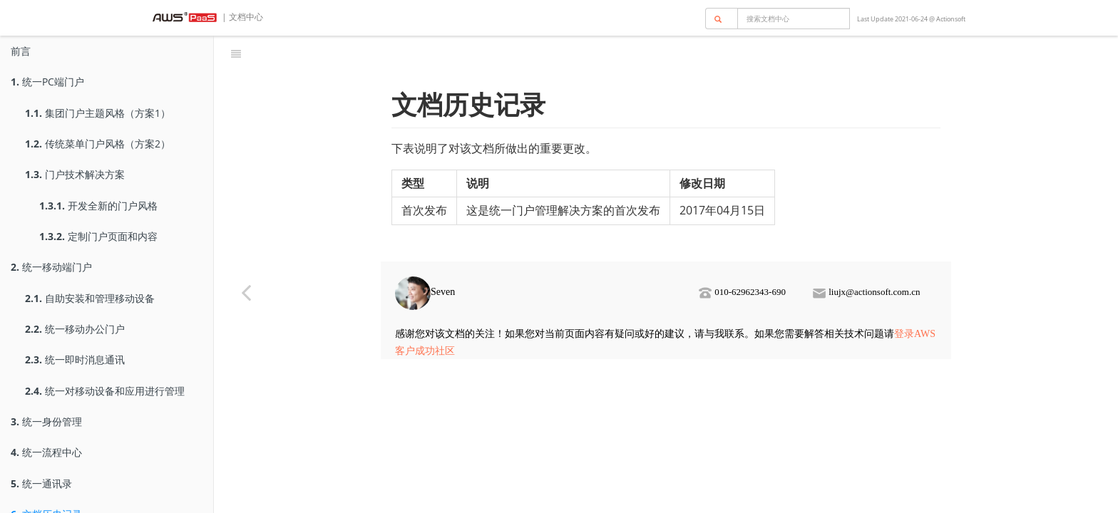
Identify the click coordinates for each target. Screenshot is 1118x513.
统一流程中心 (46, 452)
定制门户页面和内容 (98, 236)
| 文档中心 (241, 17)
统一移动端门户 (51, 267)
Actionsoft (950, 19)
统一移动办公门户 (75, 329)
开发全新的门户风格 (98, 205)
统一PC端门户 (47, 81)
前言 (21, 51)
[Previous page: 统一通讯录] (246, 292)
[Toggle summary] (236, 53)
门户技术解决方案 (75, 174)
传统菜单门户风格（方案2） (97, 143)
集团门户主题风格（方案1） (97, 113)
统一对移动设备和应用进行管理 (105, 391)
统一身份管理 (46, 421)
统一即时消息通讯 (75, 359)
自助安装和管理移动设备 (90, 298)
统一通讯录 (41, 483)
